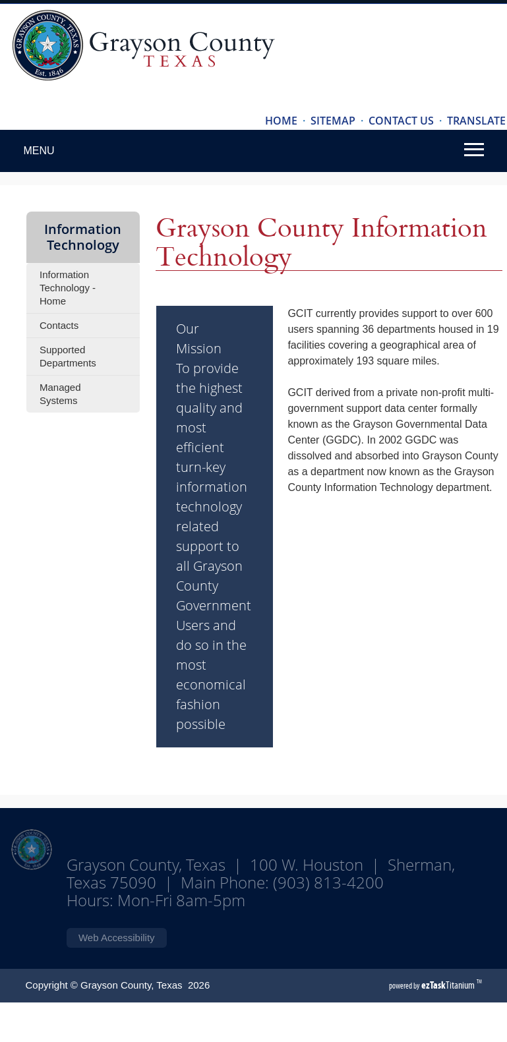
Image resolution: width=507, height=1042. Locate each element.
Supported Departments (68, 356)
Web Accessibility (116, 937)
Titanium (449, 985)
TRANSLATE (476, 120)
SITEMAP (333, 120)
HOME (281, 120)
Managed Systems (60, 394)
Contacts (59, 325)
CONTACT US (401, 120)
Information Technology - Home (68, 287)
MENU (38, 150)
